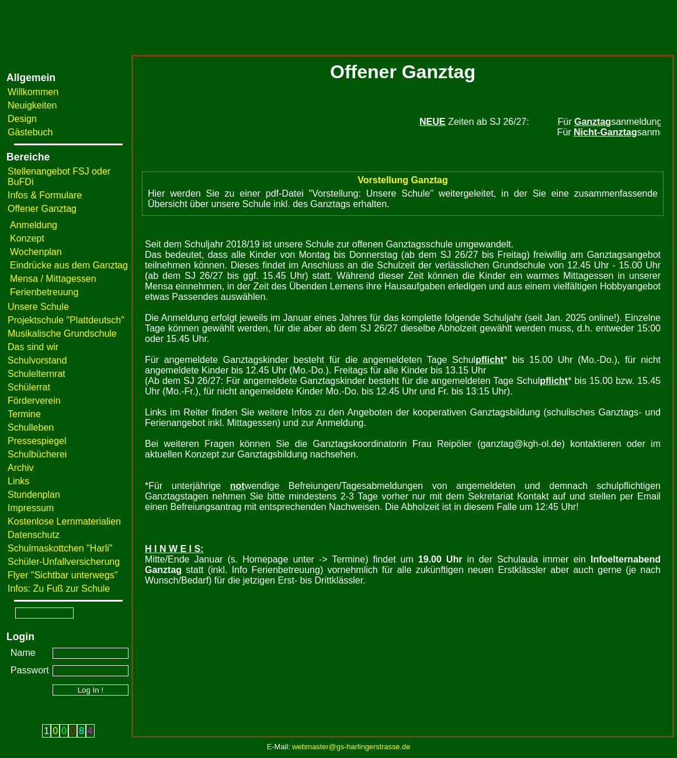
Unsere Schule (38, 307)
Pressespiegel (37, 441)
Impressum (31, 508)
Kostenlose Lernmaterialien (64, 521)
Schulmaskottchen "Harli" (60, 548)
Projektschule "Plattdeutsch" (66, 320)
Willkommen (33, 92)
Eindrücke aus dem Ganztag (69, 265)
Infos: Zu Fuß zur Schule (59, 588)
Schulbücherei (37, 454)
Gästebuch (30, 132)
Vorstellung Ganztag (402, 180)
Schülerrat (29, 387)
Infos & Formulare (45, 195)
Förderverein (34, 401)
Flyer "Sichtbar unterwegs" (62, 575)
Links (18, 481)
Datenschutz (34, 535)
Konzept (27, 238)
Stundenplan (34, 494)
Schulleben (31, 427)
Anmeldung (33, 225)
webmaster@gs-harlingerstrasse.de (351, 746)
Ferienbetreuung (44, 292)
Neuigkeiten (32, 105)
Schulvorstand (37, 360)
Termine (24, 414)
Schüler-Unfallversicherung (64, 562)
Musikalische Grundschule (62, 333)
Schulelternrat (36, 374)
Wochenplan (36, 252)
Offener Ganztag (42, 209)
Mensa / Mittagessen (53, 279)
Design (22, 119)
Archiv (20, 468)
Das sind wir (33, 347)
